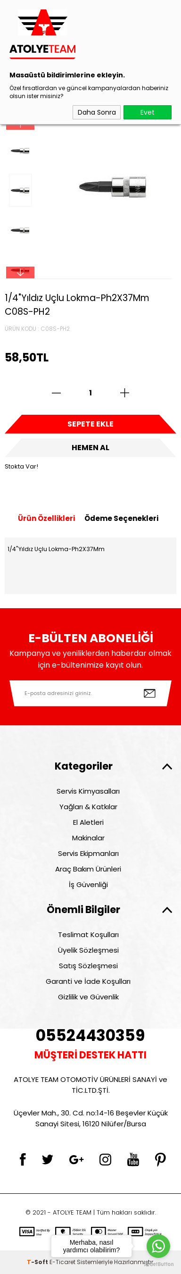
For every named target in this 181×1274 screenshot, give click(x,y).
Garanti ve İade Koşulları (88, 981)
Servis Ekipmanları (88, 853)
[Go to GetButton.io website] (158, 1264)
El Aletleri (88, 822)
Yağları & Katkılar (88, 807)
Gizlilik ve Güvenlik (88, 997)
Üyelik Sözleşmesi (88, 950)
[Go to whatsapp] (158, 1246)
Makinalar (88, 838)
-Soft (38, 1262)
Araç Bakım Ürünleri (88, 869)
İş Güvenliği (88, 884)
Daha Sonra (97, 112)
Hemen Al (90, 447)
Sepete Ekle (90, 424)
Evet (147, 112)
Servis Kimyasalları (88, 791)
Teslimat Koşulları (88, 934)
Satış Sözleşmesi (88, 966)
